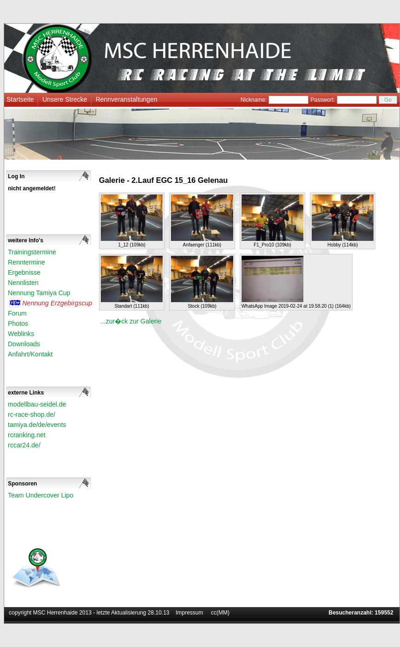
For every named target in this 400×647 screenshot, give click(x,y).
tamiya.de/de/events (37, 424)
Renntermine (26, 262)
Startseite (20, 99)
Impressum (189, 612)
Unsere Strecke (64, 99)
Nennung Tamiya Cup (39, 293)
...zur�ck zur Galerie (130, 321)
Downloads (24, 344)
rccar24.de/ (24, 445)
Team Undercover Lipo (40, 495)
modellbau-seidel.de (37, 404)
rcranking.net (27, 435)
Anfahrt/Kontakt (30, 354)
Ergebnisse (24, 272)
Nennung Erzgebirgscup (57, 303)
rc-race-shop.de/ (31, 414)
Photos (18, 323)
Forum (17, 313)
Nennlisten (23, 282)
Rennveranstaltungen (126, 99)
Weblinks (21, 333)
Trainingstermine (32, 252)
